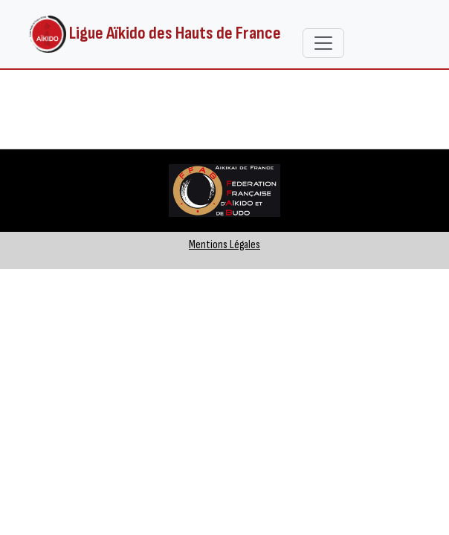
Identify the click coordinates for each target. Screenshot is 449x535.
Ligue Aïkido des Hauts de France (155, 34)
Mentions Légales (224, 245)
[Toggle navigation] (323, 43)
